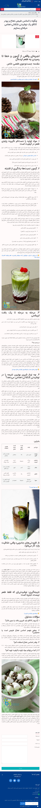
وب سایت (37, 743)
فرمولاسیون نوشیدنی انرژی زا (31, 614)
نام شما (37, 736)
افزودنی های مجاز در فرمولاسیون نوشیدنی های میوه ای (25, 370)
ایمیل (38, 740)
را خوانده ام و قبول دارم (29, 806)
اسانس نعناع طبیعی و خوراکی (29, 156)
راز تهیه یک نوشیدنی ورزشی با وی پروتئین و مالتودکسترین (24, 79)
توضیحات (37, 747)
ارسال (21, 768)
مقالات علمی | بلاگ (32, 13)
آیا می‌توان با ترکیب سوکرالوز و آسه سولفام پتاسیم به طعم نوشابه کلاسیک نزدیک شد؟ (20, 256)
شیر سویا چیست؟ (34, 487)
